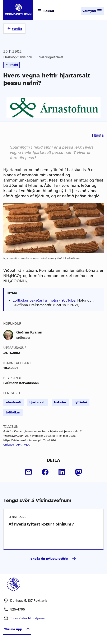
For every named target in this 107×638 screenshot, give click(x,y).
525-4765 (17, 609)
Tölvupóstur (28, 618)
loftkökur (13, 412)
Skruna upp (17, 629)
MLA (27, 444)
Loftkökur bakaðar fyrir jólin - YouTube (44, 300)
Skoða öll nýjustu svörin (53, 558)
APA (19, 444)
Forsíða (17, 28)
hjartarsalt (37, 402)
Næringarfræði (51, 57)
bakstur (60, 402)
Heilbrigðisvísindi (17, 57)
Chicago (8, 444)
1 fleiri (11, 65)
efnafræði (13, 402)
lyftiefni (81, 402)
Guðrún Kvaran (29, 332)
